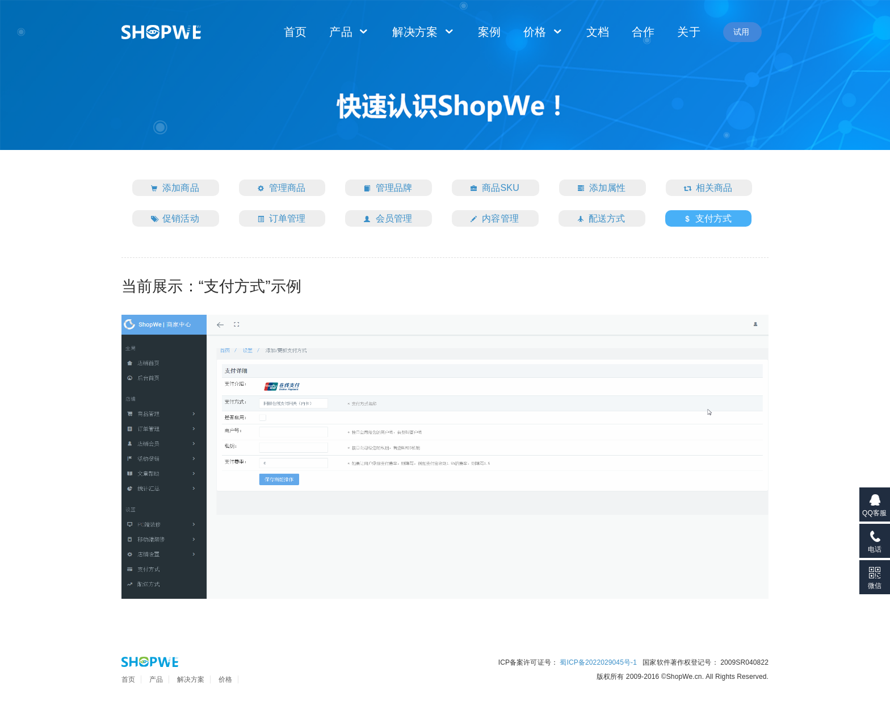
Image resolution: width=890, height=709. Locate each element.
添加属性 (599, 189)
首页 (295, 32)
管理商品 (279, 189)
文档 (597, 32)
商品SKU (492, 189)
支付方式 (705, 220)
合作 (643, 32)
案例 (489, 32)
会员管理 (385, 220)
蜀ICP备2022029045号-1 (598, 662)
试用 (741, 32)
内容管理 (492, 220)
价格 (543, 32)
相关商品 (706, 189)
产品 (349, 32)
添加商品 (172, 189)
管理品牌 (385, 189)
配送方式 (598, 220)
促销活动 (172, 220)
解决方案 (423, 32)
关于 (688, 32)
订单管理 (279, 220)
